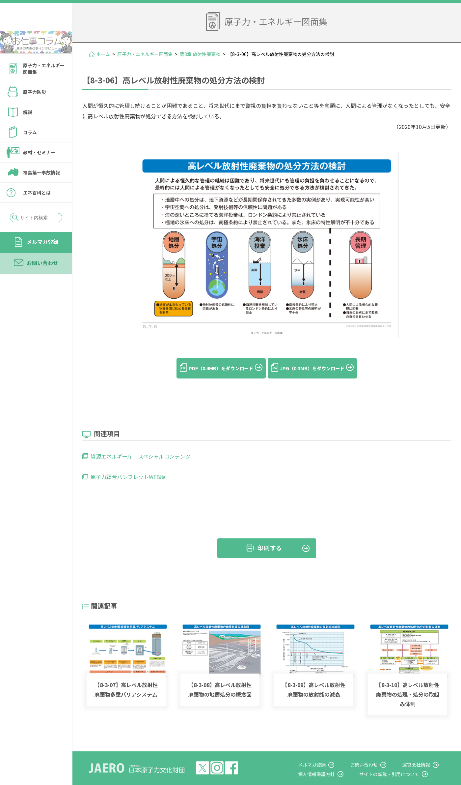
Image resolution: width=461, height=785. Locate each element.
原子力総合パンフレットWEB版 (128, 466)
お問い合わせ (42, 281)
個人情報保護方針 (334, 763)
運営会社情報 (422, 754)
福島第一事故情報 (41, 190)
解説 (27, 130)
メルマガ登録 (42, 259)
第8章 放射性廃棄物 (200, 54)
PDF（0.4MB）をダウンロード (213, 368)
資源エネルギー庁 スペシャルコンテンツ (140, 446)
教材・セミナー (39, 170)
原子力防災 (34, 109)
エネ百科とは (37, 210)
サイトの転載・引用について (401, 763)
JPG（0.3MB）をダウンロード (319, 368)
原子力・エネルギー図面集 (44, 86)
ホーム (103, 54)
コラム (30, 150)
